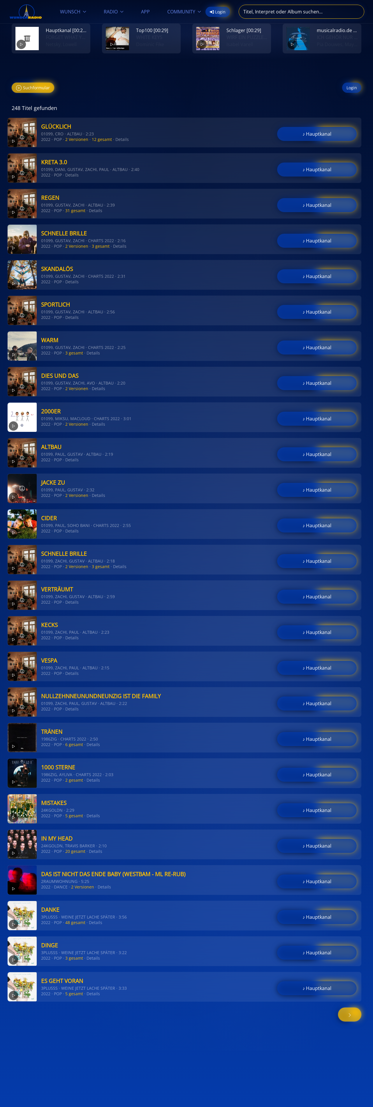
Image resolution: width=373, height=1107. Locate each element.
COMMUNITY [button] (184, 11)
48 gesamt (75, 922)
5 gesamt (74, 815)
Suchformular (33, 88)
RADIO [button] (114, 11)
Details (122, 139)
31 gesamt (75, 210)
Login (351, 87)
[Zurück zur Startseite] (25, 11)
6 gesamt (74, 744)
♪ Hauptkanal (316, 134)
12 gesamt (102, 139)
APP (145, 11)
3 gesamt (101, 246)
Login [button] (218, 12)
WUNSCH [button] (73, 11)
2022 (45, 139)
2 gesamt (74, 780)
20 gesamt (75, 851)
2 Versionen (76, 139)
